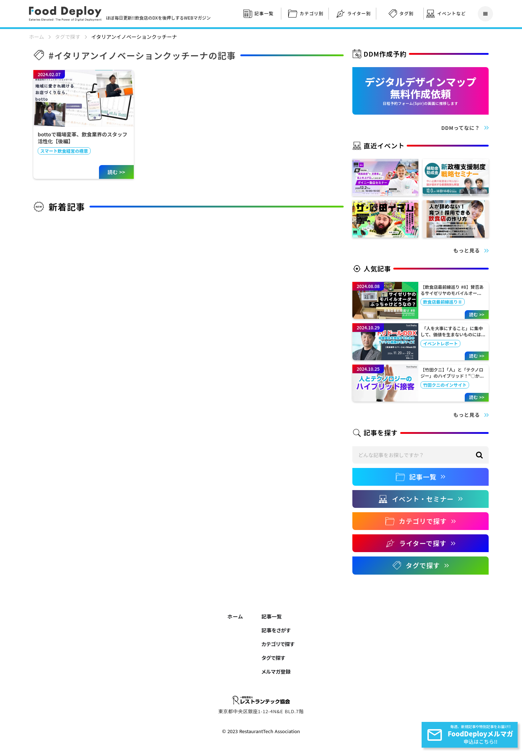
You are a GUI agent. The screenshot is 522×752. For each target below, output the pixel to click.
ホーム (36, 36)
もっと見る (466, 250)
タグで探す (67, 36)
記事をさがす (275, 630)
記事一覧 (271, 616)
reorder (485, 14)
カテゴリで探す (277, 643)
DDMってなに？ (460, 127)
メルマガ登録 (275, 671)
